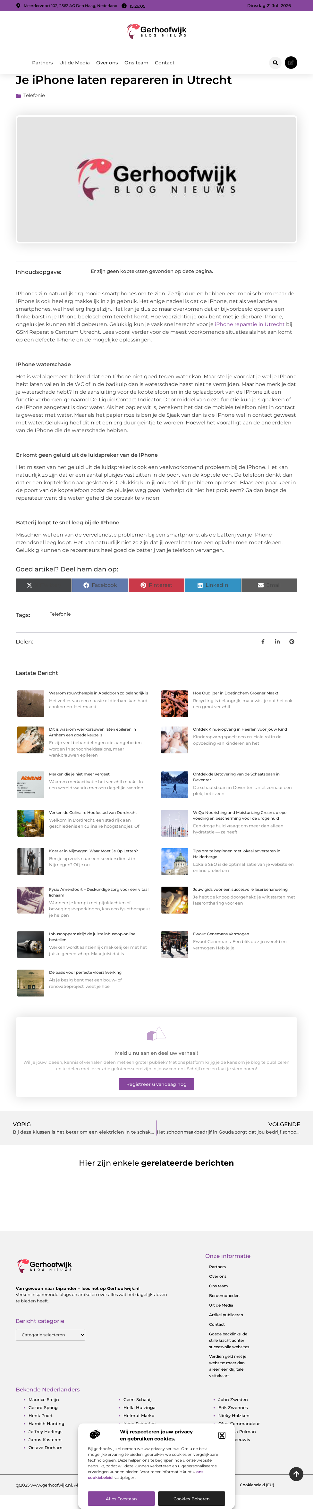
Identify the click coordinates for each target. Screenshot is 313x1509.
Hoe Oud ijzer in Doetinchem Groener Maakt (235, 706)
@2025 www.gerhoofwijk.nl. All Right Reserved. (64, 1498)
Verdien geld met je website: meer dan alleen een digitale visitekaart (227, 1379)
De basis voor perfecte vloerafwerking (85, 986)
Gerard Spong (43, 1420)
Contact (164, 63)
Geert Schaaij (137, 1412)
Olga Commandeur (239, 1436)
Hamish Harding (46, 1436)
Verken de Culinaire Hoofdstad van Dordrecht (93, 826)
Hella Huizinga (139, 1420)
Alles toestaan (121, 1498)
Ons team (136, 63)
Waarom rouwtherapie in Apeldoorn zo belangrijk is (98, 706)
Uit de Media (74, 63)
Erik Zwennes (233, 1420)
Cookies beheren (191, 1498)
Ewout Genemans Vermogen (221, 947)
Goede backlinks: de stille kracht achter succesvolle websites (229, 1354)
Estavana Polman (237, 1444)
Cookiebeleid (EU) (257, 1498)
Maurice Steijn (44, 1412)
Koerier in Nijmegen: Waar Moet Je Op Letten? (93, 864)
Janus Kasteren (45, 1453)
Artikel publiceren (226, 1328)
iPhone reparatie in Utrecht (250, 338)
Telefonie (34, 109)
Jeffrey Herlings (46, 1444)
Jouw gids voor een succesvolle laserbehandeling (240, 902)
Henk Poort (41, 1428)
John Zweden (233, 1412)
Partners (42, 63)
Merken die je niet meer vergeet (79, 787)
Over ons (107, 63)
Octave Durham (46, 1461)
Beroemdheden (224, 1309)
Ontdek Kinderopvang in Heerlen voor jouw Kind (240, 743)
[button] (222, 1435)
